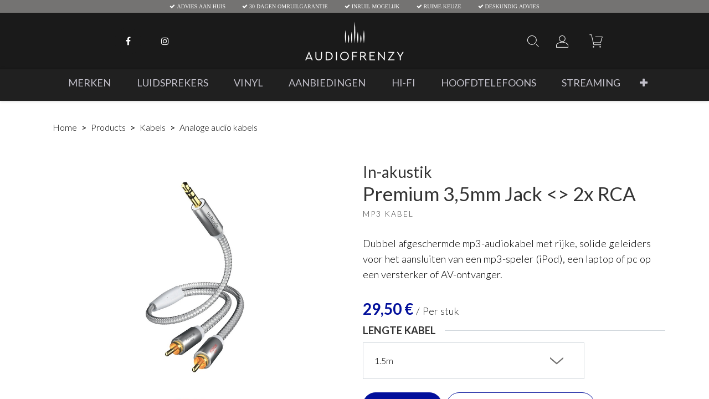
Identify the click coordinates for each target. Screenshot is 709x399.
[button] (644, 83)
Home (65, 127)
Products (108, 127)
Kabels (153, 127)
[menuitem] (89, 83)
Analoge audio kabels (218, 127)
